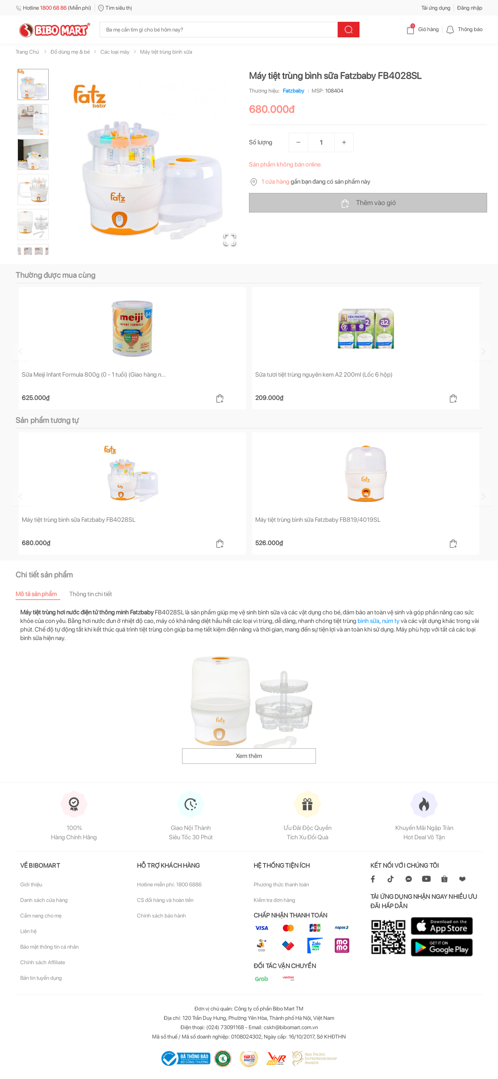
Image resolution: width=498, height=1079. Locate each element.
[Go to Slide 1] (33, 84)
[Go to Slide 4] (33, 189)
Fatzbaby (292, 91)
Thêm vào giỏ (368, 203)
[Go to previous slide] (17, 351)
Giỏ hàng (422, 29)
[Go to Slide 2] (33, 119)
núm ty (391, 621)
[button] (151, 162)
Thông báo (463, 29)
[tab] (42, 594)
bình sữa (368, 621)
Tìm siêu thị (115, 8)
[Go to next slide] (483, 351)
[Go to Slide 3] (33, 154)
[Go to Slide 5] (33, 224)
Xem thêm (249, 756)
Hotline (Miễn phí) (53, 8)
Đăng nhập (469, 8)
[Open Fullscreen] (229, 239)
